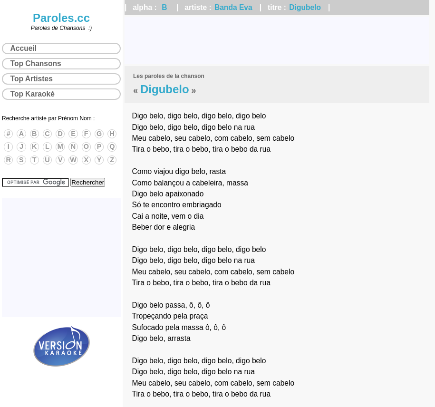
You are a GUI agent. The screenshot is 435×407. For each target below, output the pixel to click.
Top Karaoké (32, 94)
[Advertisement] (277, 40)
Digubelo (305, 7)
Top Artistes (31, 79)
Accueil (23, 48)
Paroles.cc (61, 17)
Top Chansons (35, 63)
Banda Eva (233, 7)
